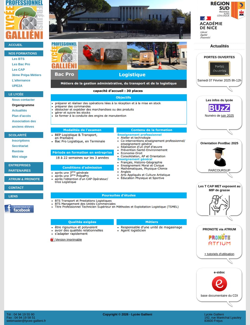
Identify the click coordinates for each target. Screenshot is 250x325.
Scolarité (18, 135)
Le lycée (16, 94)
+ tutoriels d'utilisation (219, 254)
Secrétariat (20, 146)
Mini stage (19, 156)
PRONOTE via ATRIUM (219, 229)
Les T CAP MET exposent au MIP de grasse (219, 188)
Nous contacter (23, 99)
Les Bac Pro (21, 64)
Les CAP (18, 69)
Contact (16, 188)
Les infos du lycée (219, 100)
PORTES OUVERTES (219, 57)
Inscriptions (21, 140)
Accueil (15, 45)
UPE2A (17, 86)
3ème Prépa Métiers (26, 75)
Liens (13, 196)
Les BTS (18, 59)
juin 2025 (227, 115)
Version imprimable (66, 239)
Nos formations (23, 53)
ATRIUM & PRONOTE (24, 179)
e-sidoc (219, 272)
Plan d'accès (21, 116)
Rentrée (18, 151)
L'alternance (21, 80)
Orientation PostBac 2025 (219, 143)
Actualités (19, 110)
